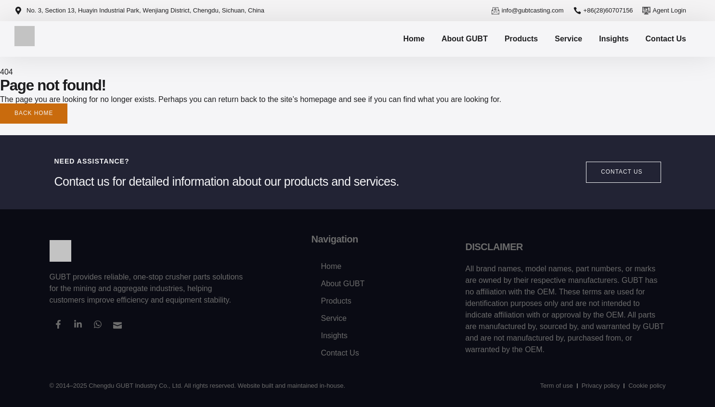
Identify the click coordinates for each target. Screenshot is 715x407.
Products (521, 39)
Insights (613, 39)
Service (568, 39)
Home (413, 39)
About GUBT (465, 39)
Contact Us (666, 39)
